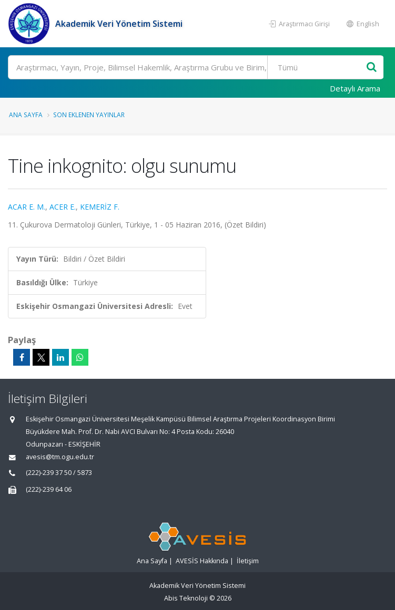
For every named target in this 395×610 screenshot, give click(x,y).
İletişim (248, 560)
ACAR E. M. (26, 207)
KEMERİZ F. (99, 207)
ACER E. (62, 207)
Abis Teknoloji (186, 598)
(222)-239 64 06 (49, 489)
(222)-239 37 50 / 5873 (59, 472)
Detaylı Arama (355, 88)
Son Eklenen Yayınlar (89, 114)
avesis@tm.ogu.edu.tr (60, 456)
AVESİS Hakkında (202, 560)
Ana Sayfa (26, 114)
